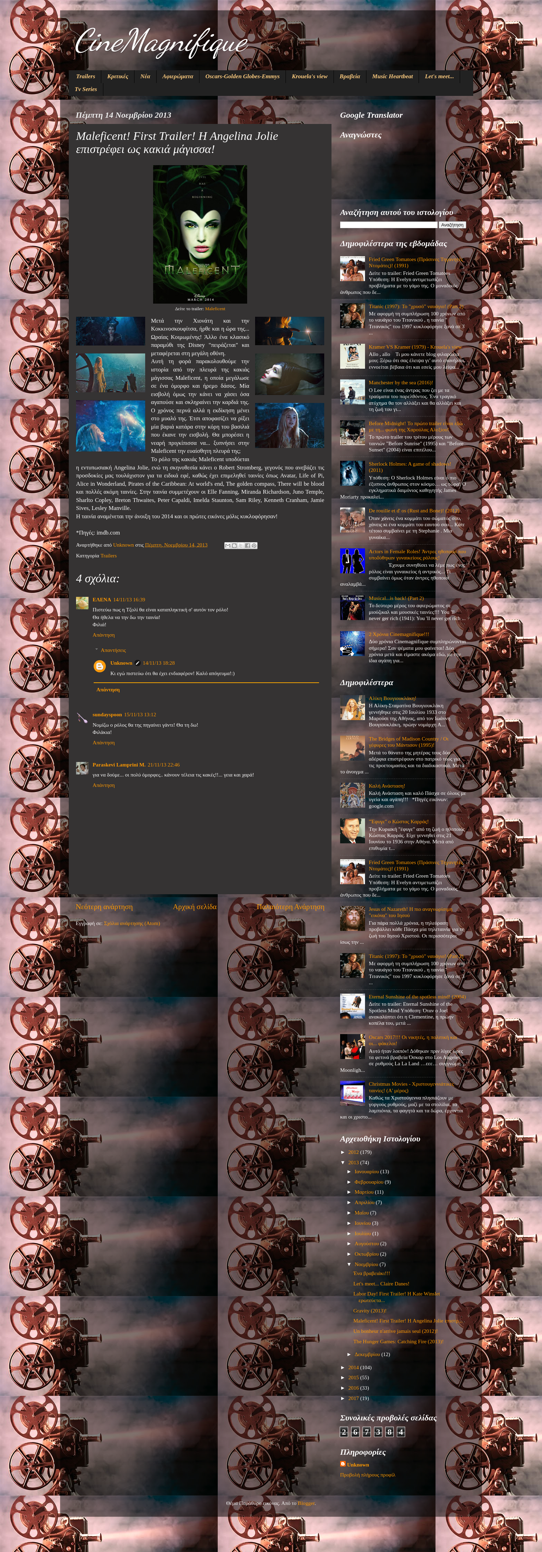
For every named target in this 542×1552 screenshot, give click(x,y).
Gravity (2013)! (369, 1310)
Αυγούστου (367, 1243)
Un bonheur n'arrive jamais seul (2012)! (395, 1331)
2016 (354, 1388)
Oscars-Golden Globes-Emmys (242, 76)
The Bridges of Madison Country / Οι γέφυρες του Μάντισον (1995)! (408, 742)
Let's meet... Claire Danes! (381, 1283)
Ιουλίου (363, 1233)
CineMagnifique (160, 40)
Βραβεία (350, 76)
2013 (354, 1162)
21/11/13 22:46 (164, 765)
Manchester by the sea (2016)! (401, 382)
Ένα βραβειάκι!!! (371, 1273)
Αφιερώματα (178, 76)
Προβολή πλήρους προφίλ (367, 1475)
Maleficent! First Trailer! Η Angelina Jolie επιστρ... (407, 1321)
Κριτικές (117, 76)
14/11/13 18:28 (159, 663)
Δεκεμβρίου (368, 1354)
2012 (354, 1152)
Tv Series (86, 89)
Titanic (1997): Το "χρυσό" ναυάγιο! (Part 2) (416, 306)
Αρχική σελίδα (195, 907)
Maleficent (215, 308)
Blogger (306, 1503)
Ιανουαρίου (367, 1171)
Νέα (145, 76)
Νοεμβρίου (367, 1264)
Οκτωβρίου (367, 1254)
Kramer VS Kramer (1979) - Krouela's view (415, 347)
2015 (354, 1377)
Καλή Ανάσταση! (387, 786)
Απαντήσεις (113, 650)
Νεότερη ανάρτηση (104, 907)
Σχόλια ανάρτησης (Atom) (132, 923)
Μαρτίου (365, 1192)
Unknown (121, 663)
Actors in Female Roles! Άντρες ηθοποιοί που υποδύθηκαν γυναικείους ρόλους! (417, 554)
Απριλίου (365, 1202)
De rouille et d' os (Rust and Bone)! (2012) (414, 510)
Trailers (85, 76)
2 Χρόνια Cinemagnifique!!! (399, 634)
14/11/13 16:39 (129, 599)
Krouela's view (309, 76)
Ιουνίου (363, 1223)
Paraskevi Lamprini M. (119, 765)
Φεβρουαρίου (370, 1182)
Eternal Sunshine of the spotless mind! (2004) (417, 996)
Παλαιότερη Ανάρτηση (291, 907)
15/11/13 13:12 (140, 714)
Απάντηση (104, 635)
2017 (354, 1398)
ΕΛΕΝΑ (102, 599)
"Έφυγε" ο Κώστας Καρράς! (399, 821)
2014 (354, 1367)
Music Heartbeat (392, 76)
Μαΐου (362, 1212)
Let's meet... (439, 76)
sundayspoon (107, 714)
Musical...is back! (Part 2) (396, 598)
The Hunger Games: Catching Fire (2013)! (398, 1341)
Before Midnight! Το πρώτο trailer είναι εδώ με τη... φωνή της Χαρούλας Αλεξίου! (416, 426)
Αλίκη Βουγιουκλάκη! (393, 698)
